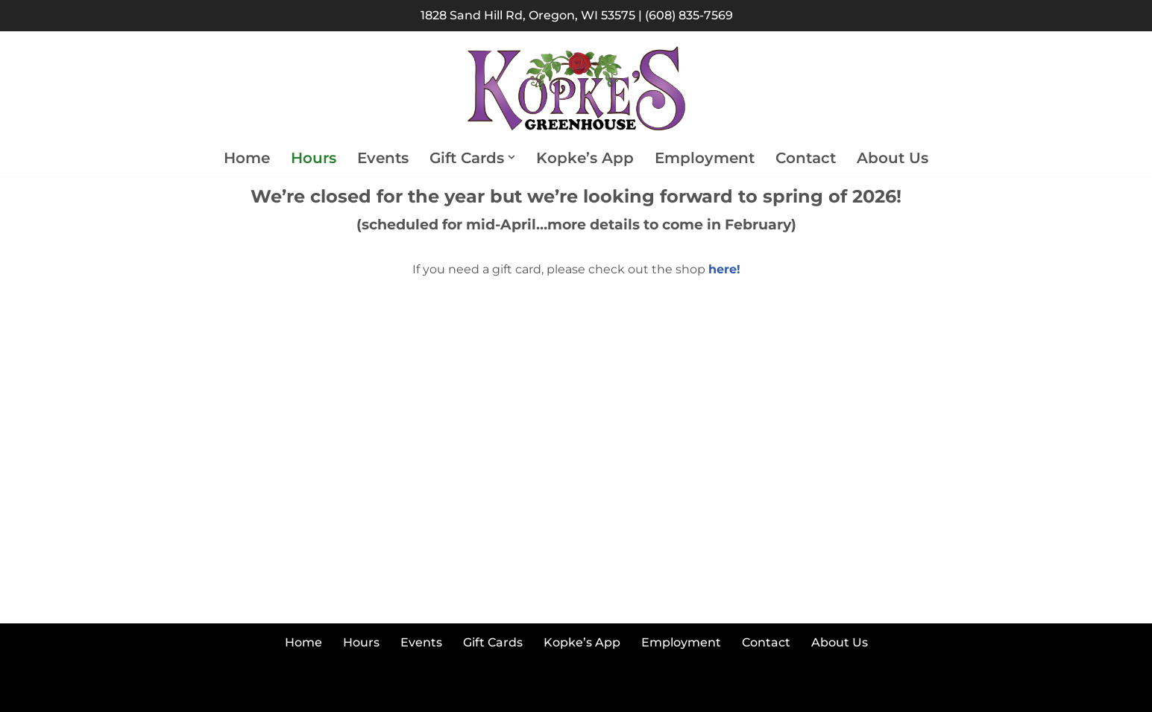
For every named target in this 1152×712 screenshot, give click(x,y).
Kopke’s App (585, 158)
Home (247, 158)
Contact (805, 158)
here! (724, 269)
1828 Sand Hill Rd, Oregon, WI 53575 (528, 15)
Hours (313, 158)
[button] (511, 157)
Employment (705, 158)
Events (383, 158)
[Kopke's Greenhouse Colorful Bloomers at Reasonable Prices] (576, 89)
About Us (892, 158)
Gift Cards (493, 642)
